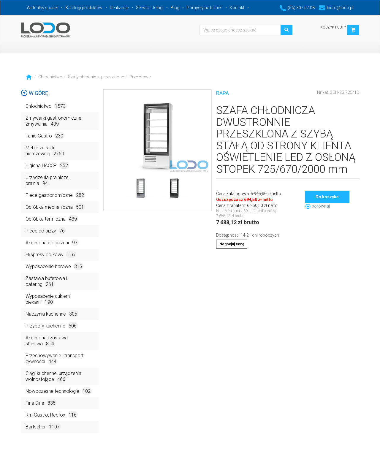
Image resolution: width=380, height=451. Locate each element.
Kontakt (237, 7)
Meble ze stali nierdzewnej (45, 151)
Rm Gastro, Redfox (52, 414)
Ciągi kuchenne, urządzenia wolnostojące (53, 377)
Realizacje (119, 7)
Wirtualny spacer (42, 7)
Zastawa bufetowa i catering (46, 282)
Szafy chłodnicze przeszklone (96, 77)
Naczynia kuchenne (52, 313)
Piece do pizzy (46, 230)
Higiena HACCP (47, 165)
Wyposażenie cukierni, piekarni (49, 299)
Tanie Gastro (45, 135)
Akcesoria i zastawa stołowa (47, 341)
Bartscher (43, 426)
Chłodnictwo (50, 77)
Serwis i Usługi (149, 7)
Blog (175, 7)
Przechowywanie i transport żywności (54, 359)
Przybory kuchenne (52, 325)
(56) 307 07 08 (297, 7)
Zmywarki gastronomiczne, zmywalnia (54, 121)
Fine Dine (41, 402)
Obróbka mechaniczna (55, 207)
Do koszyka (327, 196)
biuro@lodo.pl (336, 7)
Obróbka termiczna (52, 218)
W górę (34, 93)
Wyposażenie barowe (54, 266)
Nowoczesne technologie (59, 391)
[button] (353, 30)
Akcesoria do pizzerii (52, 242)
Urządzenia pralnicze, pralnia (47, 181)
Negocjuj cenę (231, 244)
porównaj (317, 206)
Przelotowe (140, 77)
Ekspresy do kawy (51, 254)
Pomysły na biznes (204, 7)
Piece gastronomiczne (55, 195)
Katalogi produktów (84, 7)
